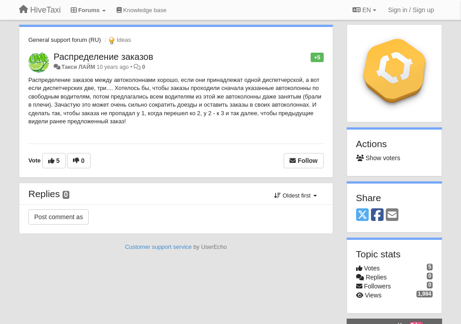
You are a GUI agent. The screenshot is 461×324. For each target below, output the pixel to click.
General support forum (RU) (64, 39)
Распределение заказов (103, 57)
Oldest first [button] (295, 195)
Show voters (378, 158)
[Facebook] (377, 215)
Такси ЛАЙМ (78, 67)
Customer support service (158, 246)
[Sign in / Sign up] (411, 10)
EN (364, 10)
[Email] (392, 215)
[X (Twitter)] (362, 215)
